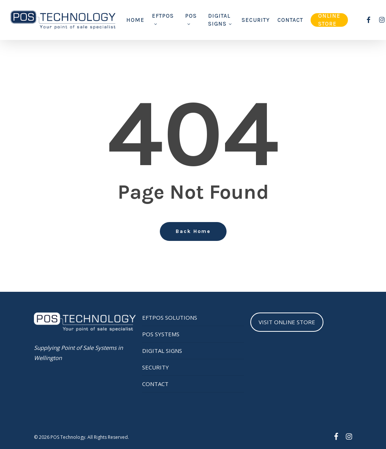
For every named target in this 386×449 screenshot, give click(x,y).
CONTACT (155, 384)
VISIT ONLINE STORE (287, 322)
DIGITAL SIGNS (162, 350)
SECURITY (155, 367)
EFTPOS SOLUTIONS (169, 317)
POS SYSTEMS (160, 334)
